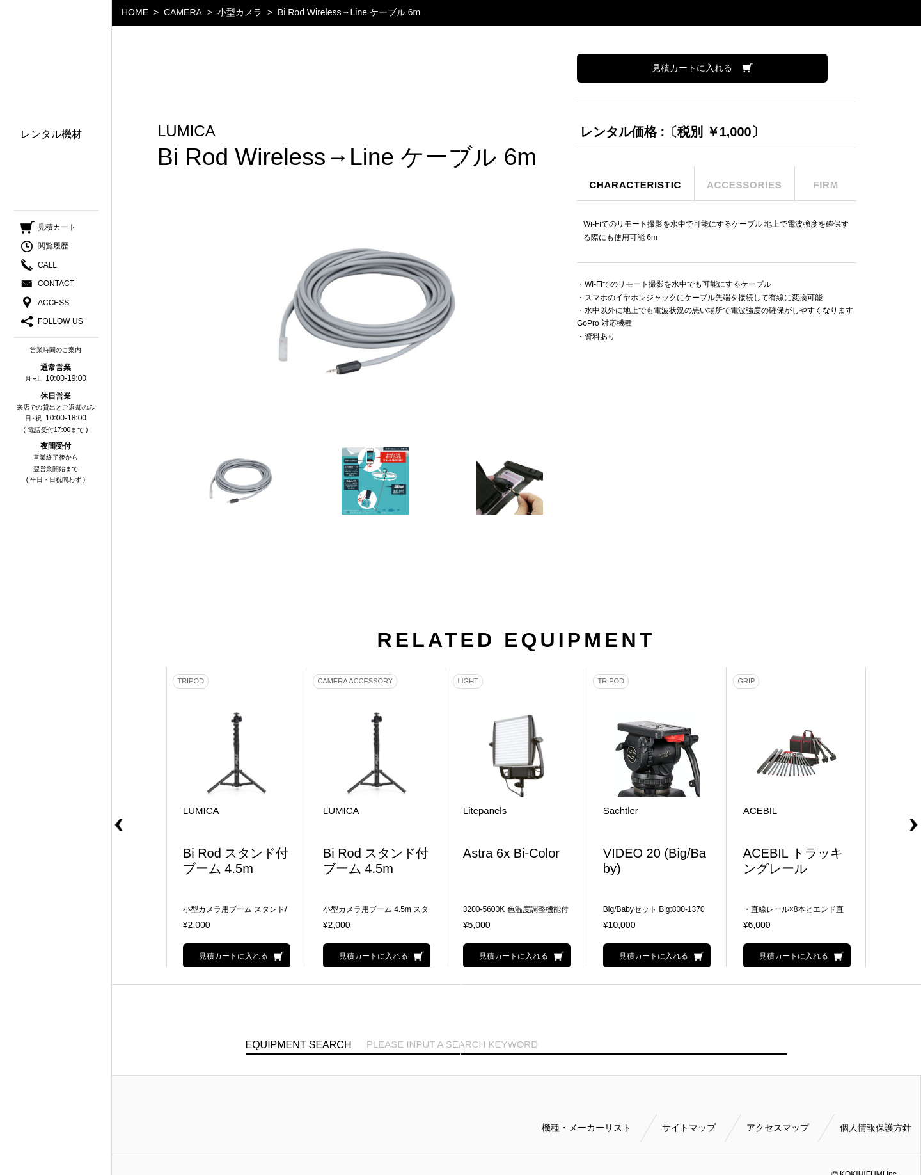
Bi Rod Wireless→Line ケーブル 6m (349, 12)
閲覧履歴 (53, 249)
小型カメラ (239, 12)
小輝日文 (56, 39)
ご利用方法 (46, 177)
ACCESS (53, 305)
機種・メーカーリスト (586, 1112)
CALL (47, 268)
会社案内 (40, 196)
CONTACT (56, 286)
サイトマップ (689, 1112)
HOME (135, 12)
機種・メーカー (56, 102)
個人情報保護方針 (875, 1112)
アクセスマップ (777, 1112)
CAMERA (183, 12)
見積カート (57, 230)
